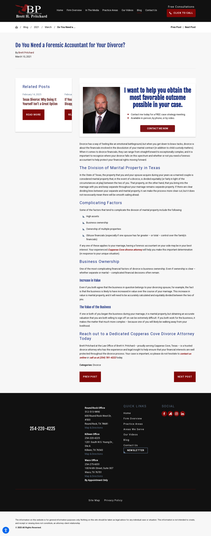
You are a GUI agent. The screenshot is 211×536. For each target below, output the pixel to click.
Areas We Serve (134, 429)
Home (127, 413)
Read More (33, 114)
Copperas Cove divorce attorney (125, 249)
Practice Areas (133, 424)
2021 (36, 27)
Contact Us (131, 445)
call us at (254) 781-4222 (102, 357)
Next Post (185, 376)
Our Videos (131, 434)
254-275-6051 (92, 464)
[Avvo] (170, 413)
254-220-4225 (42, 428)
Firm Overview (133, 418)
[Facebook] (164, 413)
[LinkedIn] (182, 413)
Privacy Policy (113, 500)
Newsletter (135, 450)
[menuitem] (61, 11)
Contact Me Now (157, 128)
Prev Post (90, 376)
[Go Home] (17, 27)
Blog (25, 27)
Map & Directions (94, 427)
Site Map (94, 500)
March (48, 27)
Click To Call (181, 13)
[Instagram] (176, 413)
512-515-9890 (92, 411)
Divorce (97, 365)
